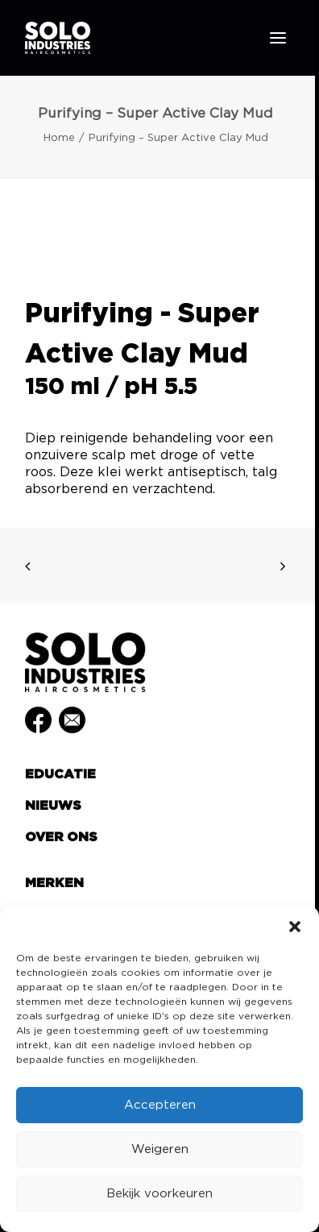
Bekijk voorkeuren (159, 1194)
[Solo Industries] (57, 38)
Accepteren (160, 1105)
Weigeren (159, 1149)
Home (59, 138)
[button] (295, 927)
